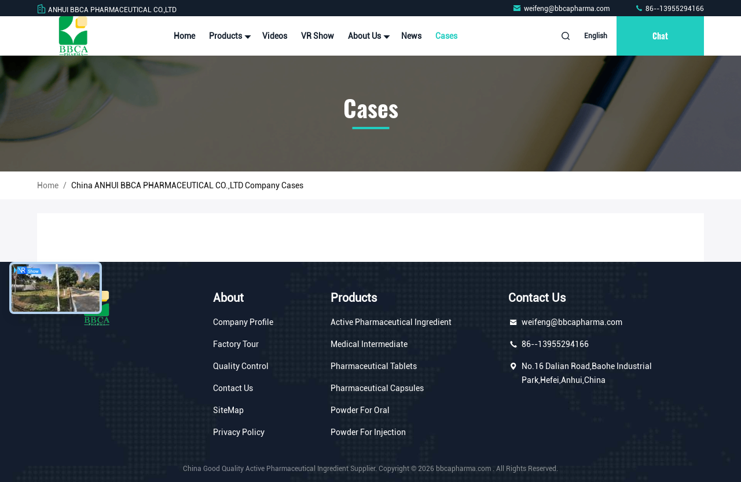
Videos (274, 36)
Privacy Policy (239, 432)
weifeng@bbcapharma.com (561, 9)
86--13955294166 (669, 9)
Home (184, 36)
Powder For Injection (368, 432)
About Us (367, 36)
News (411, 36)
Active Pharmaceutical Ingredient (391, 322)
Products (228, 36)
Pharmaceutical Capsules (377, 388)
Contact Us (233, 388)
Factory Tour (236, 344)
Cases (446, 36)
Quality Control (241, 366)
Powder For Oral (360, 410)
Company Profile (243, 322)
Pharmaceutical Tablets (374, 366)
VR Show (317, 36)
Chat (660, 36)
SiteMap (228, 410)
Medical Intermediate (369, 344)
